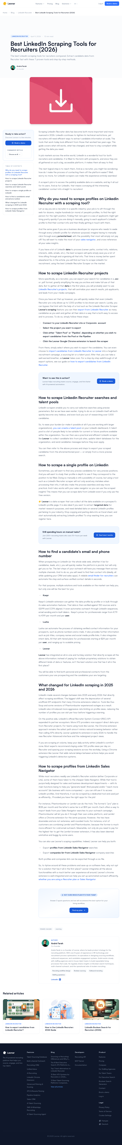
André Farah (22, 66)
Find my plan (78, 910)
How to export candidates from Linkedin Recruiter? (19, 1028)
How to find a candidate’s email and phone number (17, 197)
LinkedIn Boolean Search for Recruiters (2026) (98, 1028)
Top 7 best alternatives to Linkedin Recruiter (61, 1069)
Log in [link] (101, 4)
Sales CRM (31, 1099)
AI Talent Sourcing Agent (36, 1114)
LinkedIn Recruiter (25, 13)
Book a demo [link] (112, 4)
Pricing (50, 4)
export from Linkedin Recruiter (93, 309)
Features (40, 4)
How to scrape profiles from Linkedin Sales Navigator (16, 210)
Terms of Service (105, 1111)
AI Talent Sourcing (34, 1103)
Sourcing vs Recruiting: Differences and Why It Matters (60, 1058)
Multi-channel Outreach (36, 1061)
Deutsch (103, 1124)
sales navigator (88, 239)
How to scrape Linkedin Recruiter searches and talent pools (18, 185)
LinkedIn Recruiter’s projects (53, 289)
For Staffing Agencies (107, 1069)
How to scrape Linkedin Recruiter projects (18, 179)
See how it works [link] (104, 535)
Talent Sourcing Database (37, 1057)
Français (103, 1121)
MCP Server (79, 1061)
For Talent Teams (105, 1073)
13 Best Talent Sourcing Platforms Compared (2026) (60, 1081)
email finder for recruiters (101, 575)
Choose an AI (14, 154)
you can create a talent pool (67, 428)
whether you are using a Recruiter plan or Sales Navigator (67, 879)
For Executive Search (107, 1077)
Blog (57, 4)
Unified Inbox (32, 1069)
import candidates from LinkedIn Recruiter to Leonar (75, 351)
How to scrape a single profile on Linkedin (18, 191)
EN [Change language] (76, 4)
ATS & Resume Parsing (35, 1091)
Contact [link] (102, 1088)
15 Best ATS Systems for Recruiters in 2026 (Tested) (60, 1075)
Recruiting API (80, 1057)
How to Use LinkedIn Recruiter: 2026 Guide (59, 1028)
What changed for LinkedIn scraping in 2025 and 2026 (16, 203)
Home (5, 13)
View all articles (57, 1087)
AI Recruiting (32, 1073)
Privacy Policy (104, 1107)
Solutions (66, 4)
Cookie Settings (105, 1115)
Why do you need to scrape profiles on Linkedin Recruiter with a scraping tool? (16, 172)
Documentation (81, 1065)
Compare (102, 1065)
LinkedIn (56, 979)
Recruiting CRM (33, 1065)
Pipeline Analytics (33, 1095)
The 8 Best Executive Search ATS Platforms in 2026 (60, 1063)
